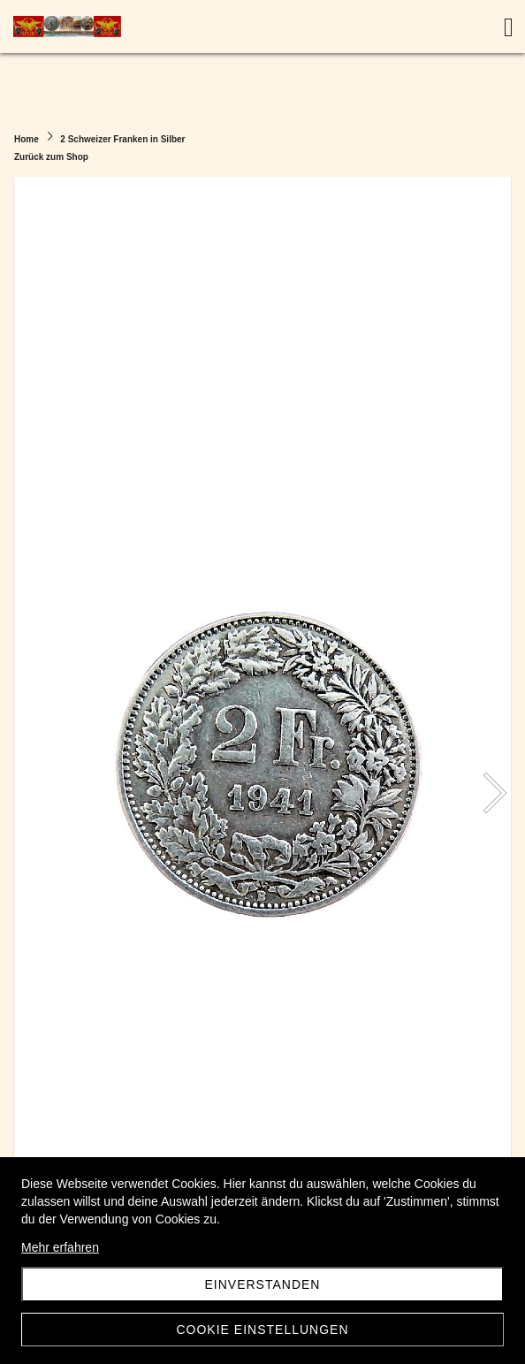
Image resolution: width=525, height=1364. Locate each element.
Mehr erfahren (60, 1247)
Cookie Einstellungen (262, 1329)
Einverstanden (263, 1284)
